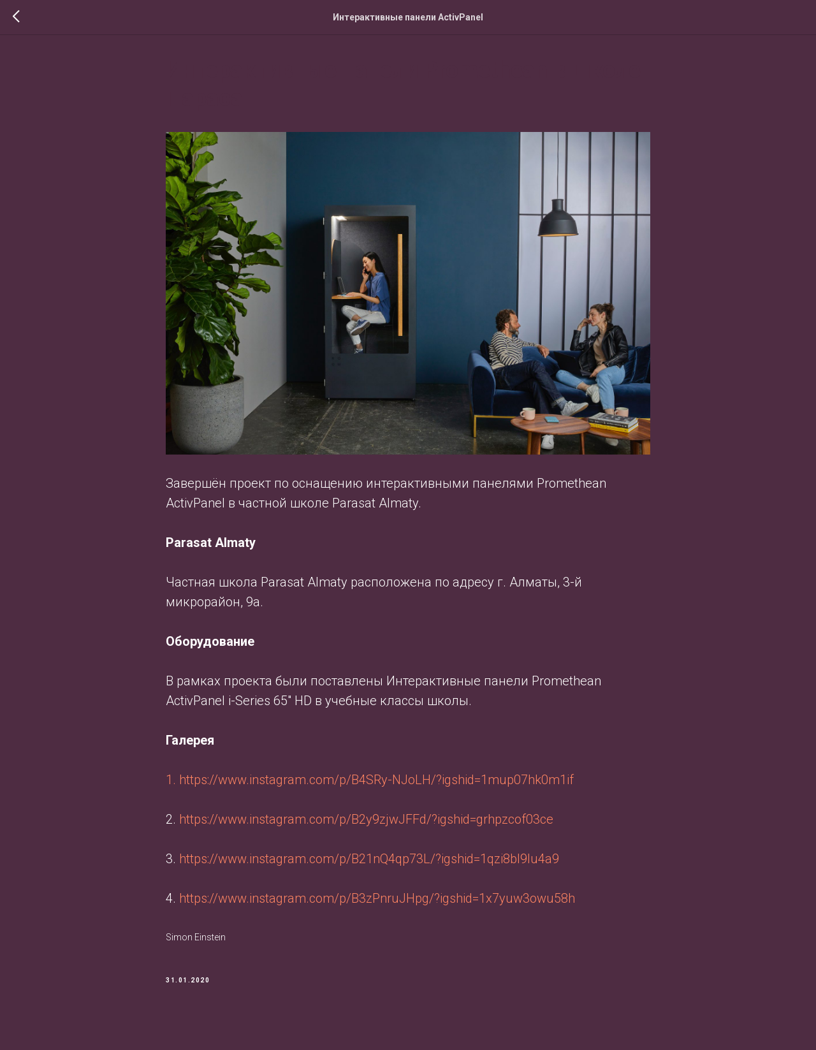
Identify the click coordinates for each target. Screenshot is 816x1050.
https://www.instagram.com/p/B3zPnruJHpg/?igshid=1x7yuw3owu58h (377, 902)
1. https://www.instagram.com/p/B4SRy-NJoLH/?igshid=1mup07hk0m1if (371, 784)
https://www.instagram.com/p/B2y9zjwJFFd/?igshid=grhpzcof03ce (366, 823)
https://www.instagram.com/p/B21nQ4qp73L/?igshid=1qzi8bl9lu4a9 (369, 863)
